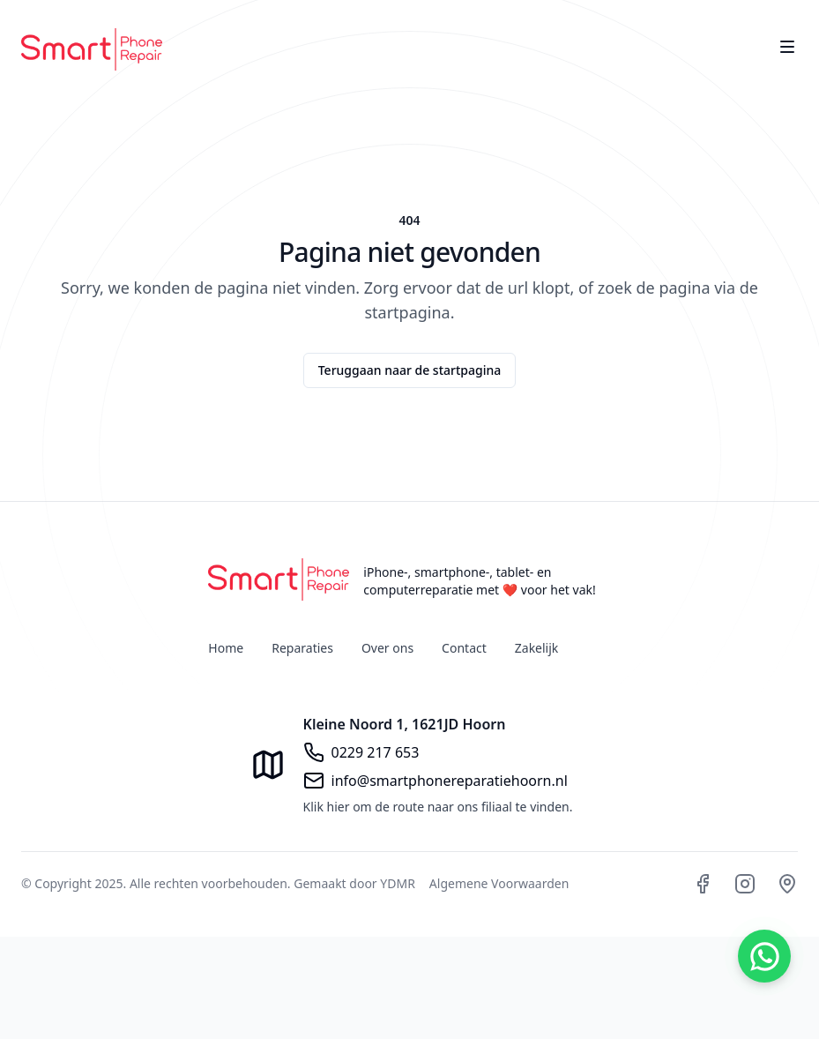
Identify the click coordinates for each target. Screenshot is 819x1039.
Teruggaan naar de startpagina (410, 370)
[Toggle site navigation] (787, 46)
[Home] (91, 49)
